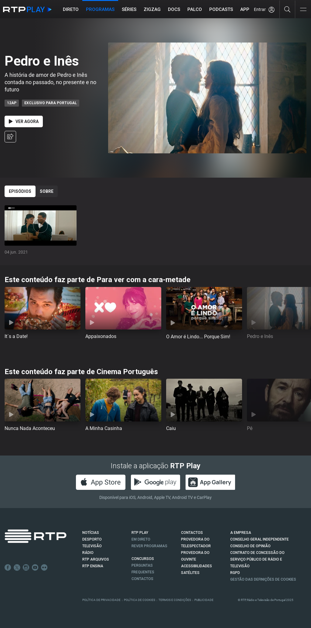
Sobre (46, 191)
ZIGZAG (152, 9)
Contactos (142, 579)
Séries (129, 9)
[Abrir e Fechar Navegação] (303, 10)
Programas (100, 9)
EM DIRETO (141, 539)
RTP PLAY (140, 533)
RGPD (235, 573)
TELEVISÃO (92, 546)
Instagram (26, 567)
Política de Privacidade (101, 600)
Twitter (17, 567)
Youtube (35, 567)
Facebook (8, 567)
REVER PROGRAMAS (149, 546)
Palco (194, 9)
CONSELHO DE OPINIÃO (250, 546)
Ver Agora (24, 121)
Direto (71, 9)
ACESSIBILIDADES (196, 566)
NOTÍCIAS (90, 533)
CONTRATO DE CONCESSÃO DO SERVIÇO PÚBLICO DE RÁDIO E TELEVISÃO (257, 559)
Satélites (190, 573)
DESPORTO (92, 539)
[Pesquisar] (287, 9)
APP (244, 9)
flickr (44, 567)
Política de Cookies (139, 600)
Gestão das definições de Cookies (263, 579)
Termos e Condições (175, 600)
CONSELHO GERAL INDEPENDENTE (259, 539)
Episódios (20, 191)
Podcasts (221, 9)
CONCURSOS (143, 559)
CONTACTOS (192, 533)
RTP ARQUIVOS (95, 559)
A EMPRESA (240, 533)
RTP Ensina (92, 566)
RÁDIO (88, 553)
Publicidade (204, 600)
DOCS (174, 9)
